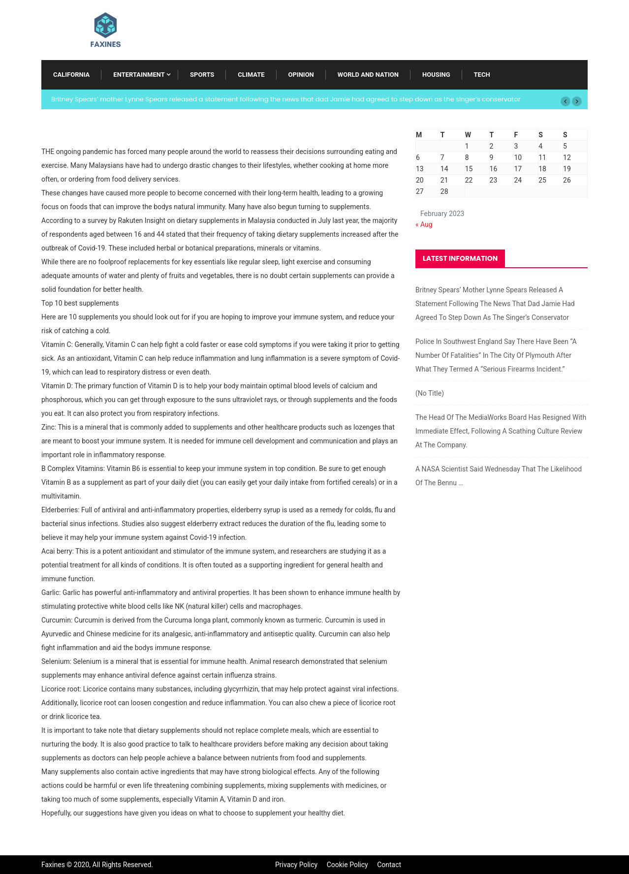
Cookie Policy (347, 865)
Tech (482, 74)
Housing (436, 74)
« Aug (424, 224)
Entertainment (138, 74)
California (71, 74)
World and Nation (368, 74)
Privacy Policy (296, 865)
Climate (251, 74)
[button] (565, 101)
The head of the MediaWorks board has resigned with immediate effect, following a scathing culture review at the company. (500, 431)
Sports (202, 74)
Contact (389, 865)
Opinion (301, 74)
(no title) (429, 393)
